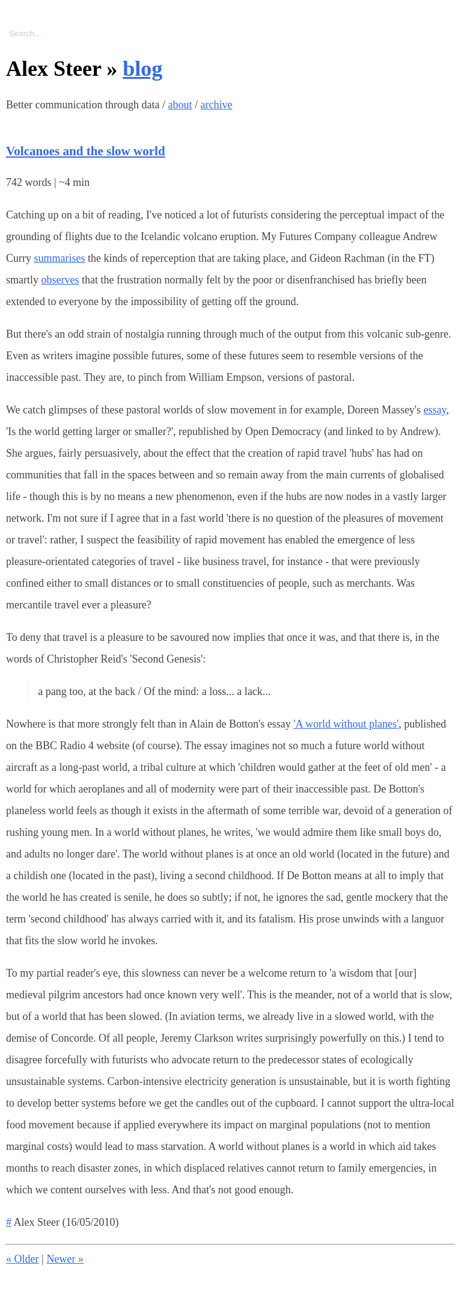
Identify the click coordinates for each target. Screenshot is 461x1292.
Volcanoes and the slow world (85, 151)
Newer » (65, 1259)
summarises (59, 258)
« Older (22, 1259)
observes (60, 280)
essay (435, 410)
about (180, 105)
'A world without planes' (345, 724)
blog (142, 69)
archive (216, 105)
